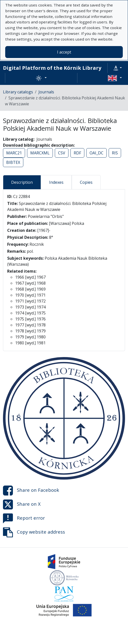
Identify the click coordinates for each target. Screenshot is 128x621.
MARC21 (14, 153)
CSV (61, 153)
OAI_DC (96, 153)
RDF (77, 153)
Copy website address (34, 532)
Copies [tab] (86, 182)
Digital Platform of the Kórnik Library (52, 67)
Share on (31, 491)
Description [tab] (22, 182)
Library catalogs (18, 92)
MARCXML (40, 153)
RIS (115, 153)
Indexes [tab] (56, 182)
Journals (46, 92)
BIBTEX (13, 162)
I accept (64, 52)
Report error (24, 518)
